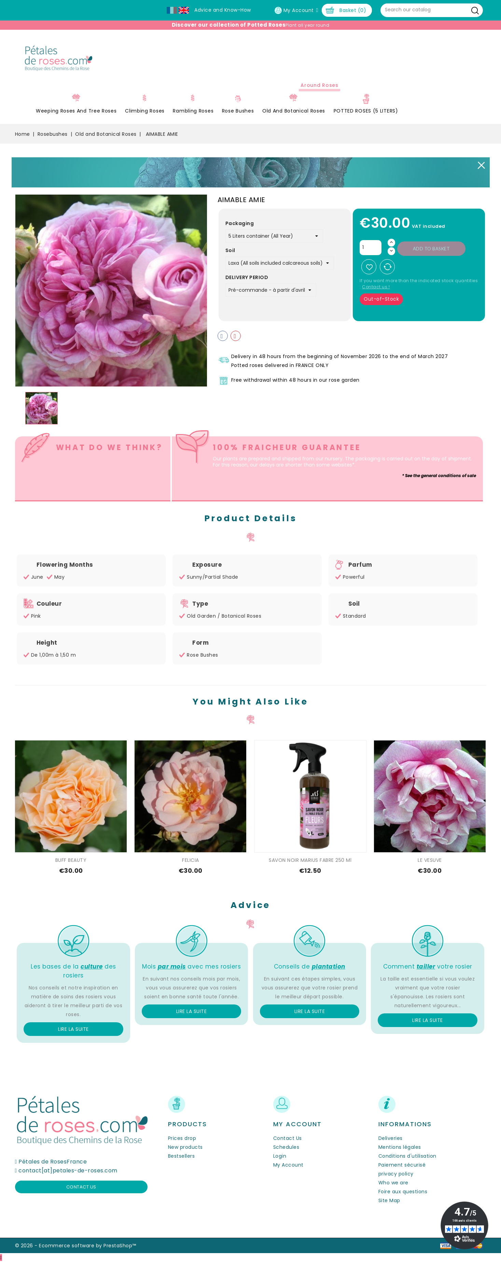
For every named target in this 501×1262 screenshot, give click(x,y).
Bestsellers (181, 1156)
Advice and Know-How (222, 9)
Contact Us (287, 1138)
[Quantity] (370, 247)
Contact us (81, 1187)
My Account (288, 1164)
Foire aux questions (403, 1191)
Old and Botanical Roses (293, 110)
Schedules (286, 1147)
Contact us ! (376, 287)
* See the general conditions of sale (439, 475)
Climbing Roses (145, 110)
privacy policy (396, 1173)
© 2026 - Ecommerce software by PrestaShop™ (75, 1245)
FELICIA (190, 860)
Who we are (393, 1182)
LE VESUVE (430, 860)
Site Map (389, 1200)
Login (280, 1156)
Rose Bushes (238, 110)
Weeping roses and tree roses (76, 110)
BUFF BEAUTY (71, 860)
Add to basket (431, 248)
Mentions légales (399, 1147)
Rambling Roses (193, 110)
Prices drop (182, 1138)
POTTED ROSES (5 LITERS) (366, 110)
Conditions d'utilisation (407, 1156)
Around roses (319, 85)
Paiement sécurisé (402, 1164)
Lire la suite (73, 1029)
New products (185, 1147)
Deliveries (390, 1138)
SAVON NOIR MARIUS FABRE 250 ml (310, 860)
